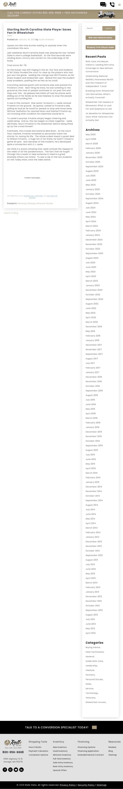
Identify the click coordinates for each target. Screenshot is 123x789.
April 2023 (91, 276)
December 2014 (94, 486)
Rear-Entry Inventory (63, 766)
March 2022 (92, 322)
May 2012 (90, 628)
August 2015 (92, 450)
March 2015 (92, 473)
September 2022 (94, 299)
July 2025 (90, 175)
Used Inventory (60, 751)
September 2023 (94, 253)
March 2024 (92, 226)
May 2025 (91, 184)
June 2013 (91, 569)
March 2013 (91, 582)
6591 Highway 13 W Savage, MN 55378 (13, 760)
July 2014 (90, 509)
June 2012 (91, 624)
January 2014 (92, 537)
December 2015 (94, 431)
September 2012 (94, 610)
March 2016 (92, 418)
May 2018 (90, 331)
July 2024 (91, 207)
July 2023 (90, 262)
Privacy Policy (68, 785)
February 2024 (93, 230)
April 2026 (91, 139)
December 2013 (94, 541)
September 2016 (94, 390)
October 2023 (93, 248)
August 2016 (92, 395)
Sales (88, 684)
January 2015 (92, 482)
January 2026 (93, 152)
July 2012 (90, 619)
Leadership (91, 665)
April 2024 (91, 221)
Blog (110, 751)
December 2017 (94, 345)
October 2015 (93, 441)
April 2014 (91, 523)
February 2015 (93, 477)
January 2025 (93, 189)
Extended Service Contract (91, 754)
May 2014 (90, 518)
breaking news (29, 196)
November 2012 (94, 601)
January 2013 (92, 592)
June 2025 (91, 180)
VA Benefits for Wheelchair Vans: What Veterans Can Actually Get (100, 117)
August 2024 (92, 203)
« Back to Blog (11, 213)
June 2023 (91, 267)
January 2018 (92, 340)
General (22, 203)
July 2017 (90, 363)
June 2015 (91, 459)
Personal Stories (44, 203)
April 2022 (91, 317)
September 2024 (94, 198)
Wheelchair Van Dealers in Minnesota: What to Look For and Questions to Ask (100, 105)
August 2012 (92, 614)
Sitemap (112, 754)
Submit (108, 28)
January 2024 (93, 235)
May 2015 (90, 463)
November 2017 (94, 349)
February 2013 (93, 587)
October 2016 (93, 386)
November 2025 (94, 157)
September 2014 (94, 500)
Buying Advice (93, 647)
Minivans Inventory (62, 754)
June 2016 (91, 404)
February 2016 (93, 422)
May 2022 (90, 313)
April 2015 (91, 468)
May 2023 (90, 271)
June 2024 (91, 212)
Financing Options (86, 747)
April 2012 (91, 633)
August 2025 (92, 171)
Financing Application (88, 751)
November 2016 (94, 381)
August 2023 (92, 258)
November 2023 (94, 244)
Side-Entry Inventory (63, 762)
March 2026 (92, 143)
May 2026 (91, 134)
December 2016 (94, 377)
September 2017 (94, 354)
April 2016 (91, 413)
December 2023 (94, 239)
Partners (90, 674)
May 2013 (90, 573)
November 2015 (94, 436)
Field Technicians (95, 652)
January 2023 (93, 285)
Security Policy (86, 785)
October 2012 (93, 605)
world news (39, 196)
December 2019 (94, 326)
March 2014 (92, 527)
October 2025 (93, 162)
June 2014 (91, 514)
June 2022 (91, 308)
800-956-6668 (13, 752)
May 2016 (90, 409)
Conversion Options (38, 754)
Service (89, 688)
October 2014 (93, 495)
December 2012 (94, 596)
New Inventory (60, 747)
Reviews (112, 747)
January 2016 (92, 427)
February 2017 (93, 367)
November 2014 (94, 491)
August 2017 (92, 358)
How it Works (35, 747)
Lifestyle (31, 203)
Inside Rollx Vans (94, 661)
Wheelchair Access (96, 702)
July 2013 (90, 564)
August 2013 (92, 559)
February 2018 (93, 335)
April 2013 (91, 578)
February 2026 (93, 148)
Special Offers (60, 770)
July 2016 (90, 399)
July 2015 (90, 454)
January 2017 (92, 372)
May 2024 (91, 216)
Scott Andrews (46, 39)
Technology (92, 693)
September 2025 (94, 166)
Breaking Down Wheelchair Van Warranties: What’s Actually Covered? (100, 94)
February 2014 (93, 532)
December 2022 (94, 290)
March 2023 (92, 280)
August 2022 (92, 303)
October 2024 (93, 194)
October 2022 (93, 294)
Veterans (90, 697)
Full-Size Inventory (62, 758)
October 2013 (93, 550)
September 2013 (94, 555)
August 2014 (92, 505)
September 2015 (94, 445)
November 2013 (94, 546)
